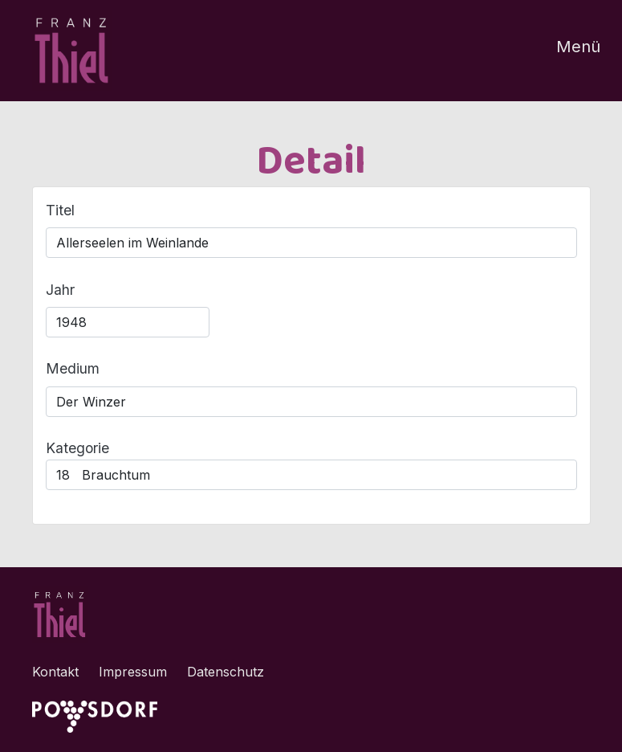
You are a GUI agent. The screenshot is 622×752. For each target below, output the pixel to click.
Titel (60, 210)
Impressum (133, 672)
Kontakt (55, 672)
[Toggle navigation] (568, 51)
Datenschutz (225, 672)
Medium (73, 368)
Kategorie (77, 447)
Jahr (60, 289)
